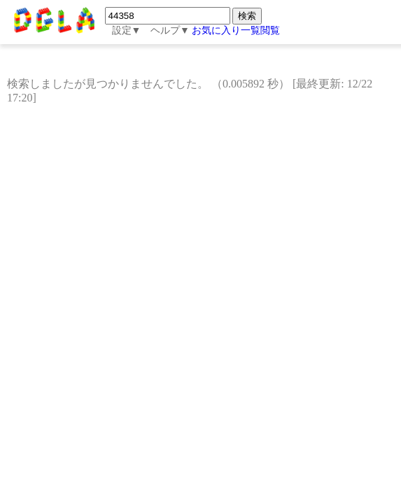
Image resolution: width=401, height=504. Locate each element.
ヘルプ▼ (170, 30)
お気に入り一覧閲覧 (236, 30)
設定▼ (126, 30)
